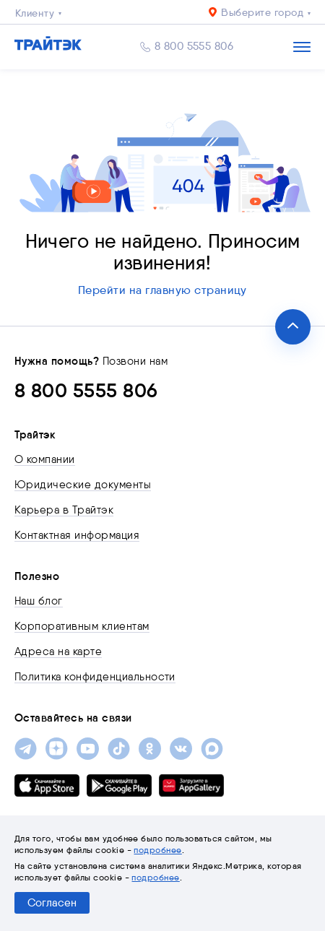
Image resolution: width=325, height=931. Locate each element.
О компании (44, 459)
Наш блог (38, 600)
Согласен (52, 902)
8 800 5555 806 (194, 46)
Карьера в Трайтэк (63, 509)
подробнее (157, 849)
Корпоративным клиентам (82, 626)
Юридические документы (82, 484)
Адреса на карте (58, 651)
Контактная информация (76, 535)
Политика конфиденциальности (95, 676)
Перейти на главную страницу (162, 290)
